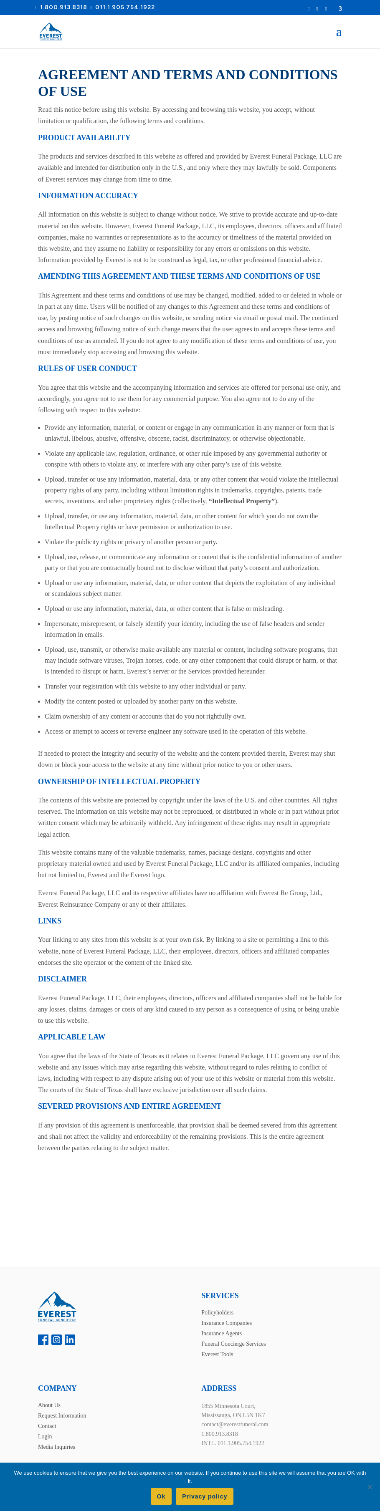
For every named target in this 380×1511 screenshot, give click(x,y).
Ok (161, 1496)
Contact (47, 1426)
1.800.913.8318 (63, 7)
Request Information (311, 9)
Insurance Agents (221, 1333)
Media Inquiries (56, 1447)
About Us (49, 1405)
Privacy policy (204, 1496)
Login (318, 9)
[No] (369, 1487)
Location (333, 9)
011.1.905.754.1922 (125, 7)
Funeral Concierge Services (233, 1344)
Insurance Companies (226, 1323)
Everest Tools (217, 1354)
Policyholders (217, 1312)
